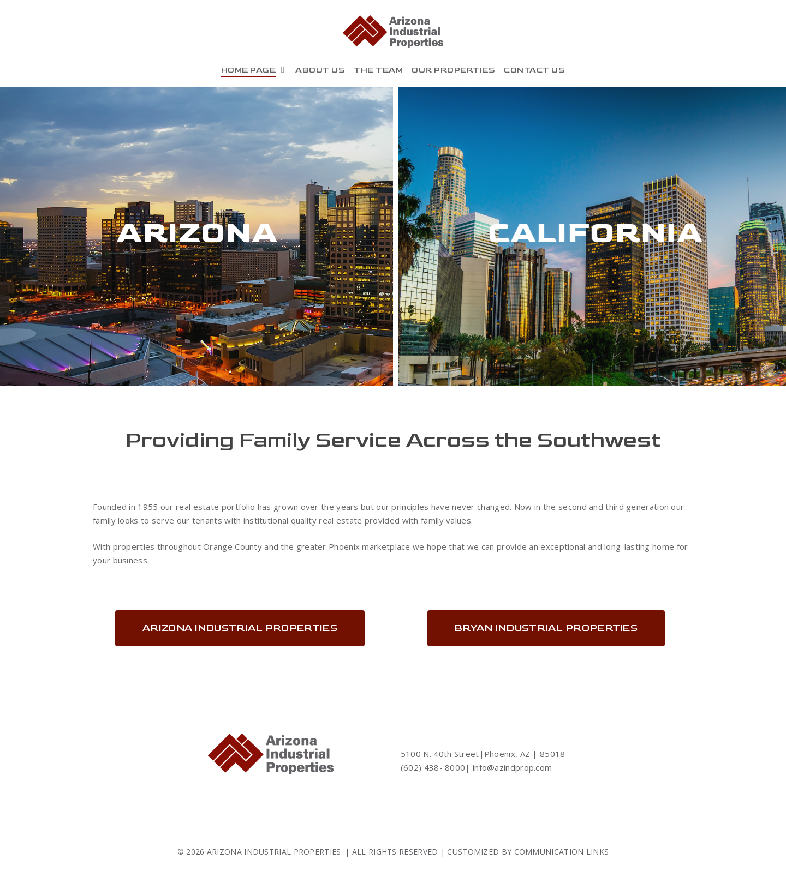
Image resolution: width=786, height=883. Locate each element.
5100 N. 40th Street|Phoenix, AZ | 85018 (483, 753)
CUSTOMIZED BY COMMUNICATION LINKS (528, 851)
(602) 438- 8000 (433, 767)
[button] (240, 628)
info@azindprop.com (511, 767)
